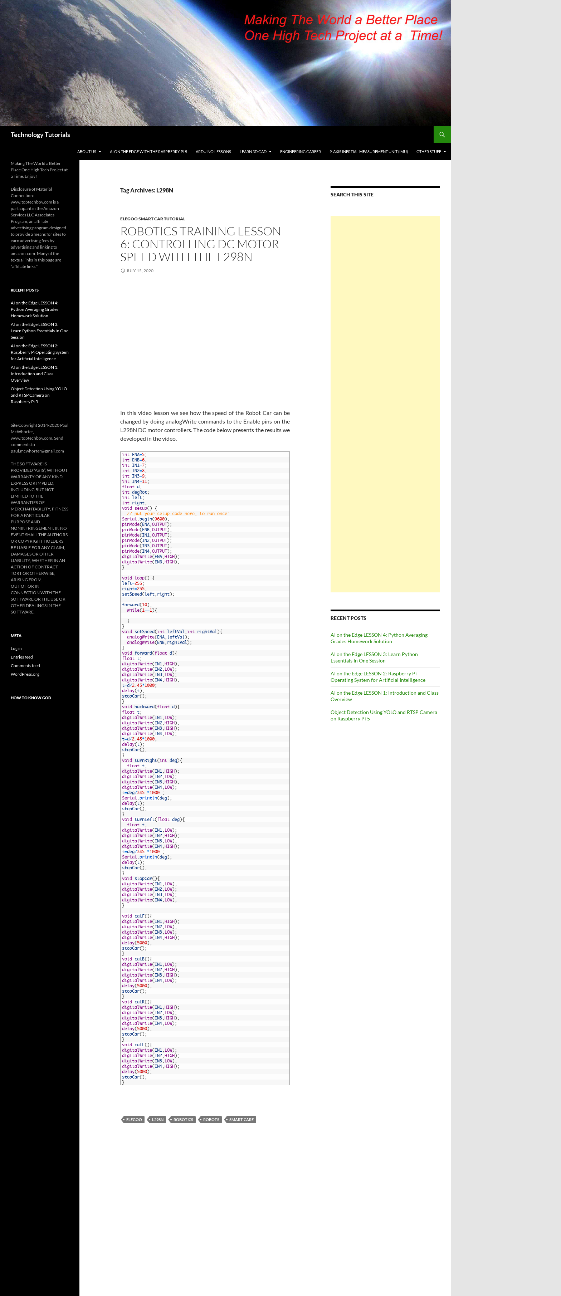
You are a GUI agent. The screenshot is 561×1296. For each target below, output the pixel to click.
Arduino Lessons (213, 151)
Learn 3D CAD (253, 151)
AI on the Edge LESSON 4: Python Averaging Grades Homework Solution (379, 638)
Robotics (183, 1119)
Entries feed (22, 657)
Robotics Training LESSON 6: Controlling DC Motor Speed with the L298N (200, 244)
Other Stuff (428, 151)
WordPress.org (25, 674)
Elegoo (134, 1119)
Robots (211, 1119)
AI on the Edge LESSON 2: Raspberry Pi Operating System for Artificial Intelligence (378, 676)
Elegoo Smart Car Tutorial (152, 218)
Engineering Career (300, 151)
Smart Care (241, 1119)
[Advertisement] (385, 404)
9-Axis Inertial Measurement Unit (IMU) (369, 151)
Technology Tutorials (40, 134)
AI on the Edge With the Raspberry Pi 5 (148, 151)
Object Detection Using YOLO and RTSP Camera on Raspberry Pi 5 (39, 395)
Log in (16, 648)
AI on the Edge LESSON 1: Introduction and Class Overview (34, 374)
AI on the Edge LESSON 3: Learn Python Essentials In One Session (374, 657)
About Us (86, 151)
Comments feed (25, 665)
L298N (158, 1119)
